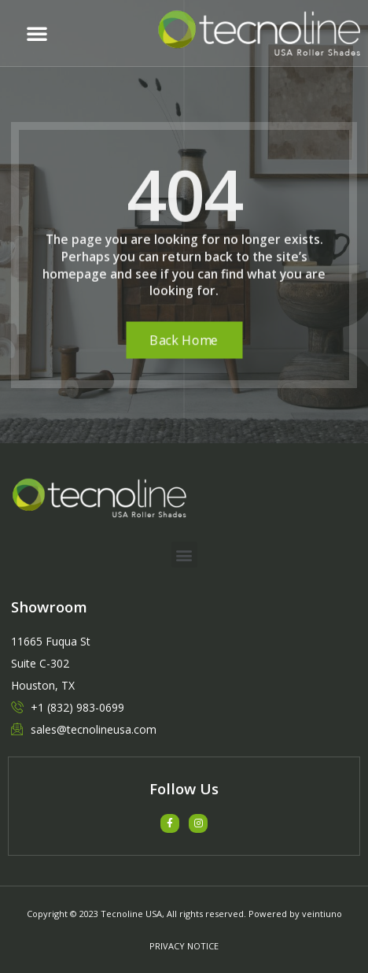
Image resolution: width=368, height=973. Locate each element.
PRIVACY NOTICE (184, 946)
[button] (36, 33)
